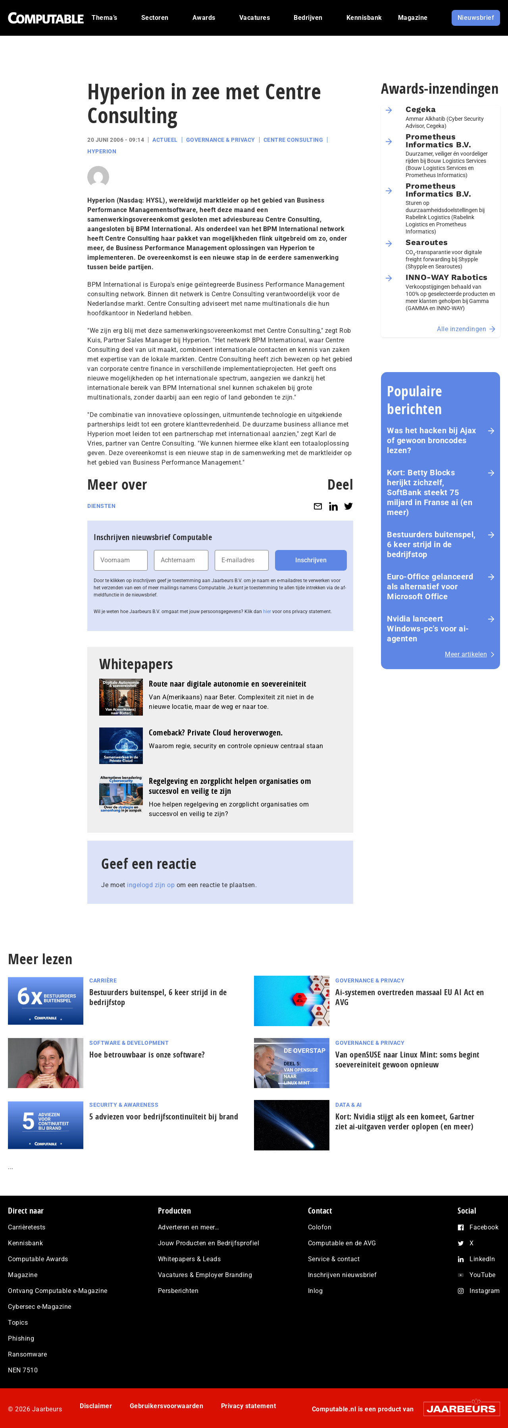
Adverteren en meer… (188, 1227)
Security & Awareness (123, 1105)
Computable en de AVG (342, 1243)
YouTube (483, 1275)
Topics (18, 1322)
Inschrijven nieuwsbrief (342, 1275)
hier (267, 611)
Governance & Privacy (220, 140)
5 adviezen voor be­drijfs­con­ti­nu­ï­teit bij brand (163, 1116)
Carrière (103, 980)
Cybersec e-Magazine (39, 1306)
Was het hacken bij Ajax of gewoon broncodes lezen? (431, 440)
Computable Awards (38, 1259)
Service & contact (334, 1259)
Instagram (485, 1291)
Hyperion (101, 151)
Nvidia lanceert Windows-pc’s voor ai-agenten (428, 628)
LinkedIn (482, 1259)
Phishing (21, 1338)
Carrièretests (27, 1227)
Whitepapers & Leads (189, 1259)
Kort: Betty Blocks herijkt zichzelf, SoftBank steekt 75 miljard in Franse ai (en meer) (429, 492)
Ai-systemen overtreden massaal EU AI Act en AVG (409, 997)
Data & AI (348, 1105)
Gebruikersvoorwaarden (167, 1406)
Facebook (484, 1227)
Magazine (22, 1275)
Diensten (101, 506)
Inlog (315, 1291)
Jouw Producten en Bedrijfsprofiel (209, 1243)
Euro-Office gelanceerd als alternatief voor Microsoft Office (430, 586)
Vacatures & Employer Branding (205, 1275)
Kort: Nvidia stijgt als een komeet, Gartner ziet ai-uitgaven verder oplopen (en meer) (405, 1121)
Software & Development (129, 1043)
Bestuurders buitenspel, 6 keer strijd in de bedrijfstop (431, 544)
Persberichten (178, 1291)
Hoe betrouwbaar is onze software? (147, 1054)
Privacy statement (248, 1406)
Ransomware (27, 1354)
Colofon (320, 1227)
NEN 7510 (23, 1370)
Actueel (165, 140)
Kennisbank (25, 1243)
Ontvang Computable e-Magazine (58, 1291)
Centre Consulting (293, 140)
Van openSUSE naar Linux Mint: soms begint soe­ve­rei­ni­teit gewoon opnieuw (407, 1059)
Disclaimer (96, 1406)
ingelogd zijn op (151, 885)
